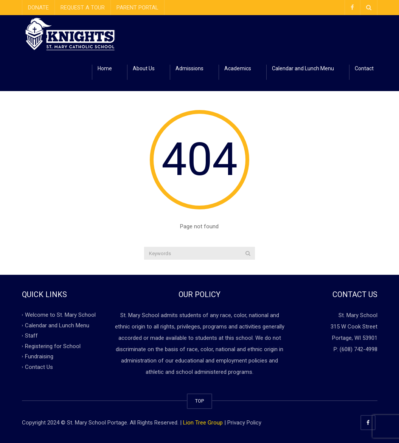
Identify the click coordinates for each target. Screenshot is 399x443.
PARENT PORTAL (137, 7)
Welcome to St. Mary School (60, 314)
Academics (237, 68)
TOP (199, 401)
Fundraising (39, 356)
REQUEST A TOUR (83, 7)
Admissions (189, 68)
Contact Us (39, 366)
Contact (364, 68)
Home (105, 68)
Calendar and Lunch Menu (303, 68)
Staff (31, 335)
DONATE (38, 7)
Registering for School (53, 345)
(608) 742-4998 (358, 349)
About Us (144, 68)
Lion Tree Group (203, 422)
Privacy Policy (244, 422)
